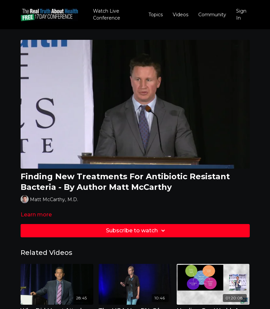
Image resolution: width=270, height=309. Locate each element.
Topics (155, 15)
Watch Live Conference (106, 14)
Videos (180, 15)
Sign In (241, 14)
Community (212, 15)
